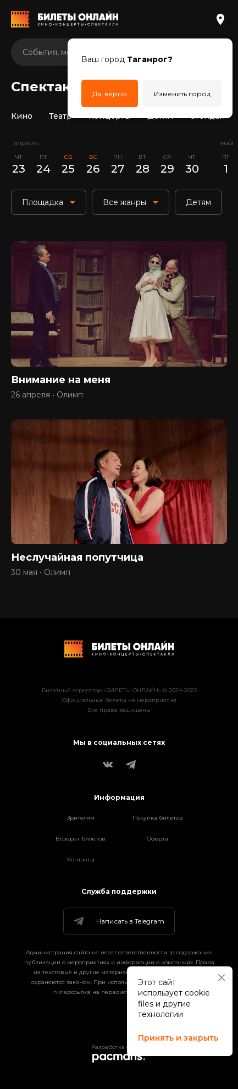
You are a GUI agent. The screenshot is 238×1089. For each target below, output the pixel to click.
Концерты (109, 116)
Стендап (207, 116)
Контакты (81, 859)
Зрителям (81, 817)
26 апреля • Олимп (47, 395)
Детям (160, 116)
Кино (21, 116)
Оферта (157, 838)
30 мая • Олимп (40, 572)
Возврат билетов (81, 838)
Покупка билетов (157, 817)
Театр (60, 116)
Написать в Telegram (118, 921)
